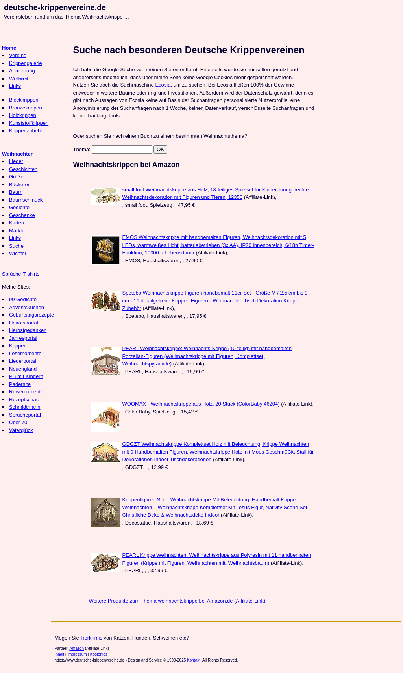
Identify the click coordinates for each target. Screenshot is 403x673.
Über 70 (18, 422)
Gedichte (19, 207)
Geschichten (23, 169)
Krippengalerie (25, 63)
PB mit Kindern (26, 376)
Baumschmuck (26, 200)
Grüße (16, 177)
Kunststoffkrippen (28, 123)
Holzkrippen (22, 115)
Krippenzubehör (27, 130)
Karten (16, 223)
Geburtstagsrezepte (31, 315)
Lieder (16, 161)
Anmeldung (22, 71)
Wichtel (17, 253)
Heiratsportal (23, 323)
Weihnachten (18, 154)
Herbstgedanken (27, 330)
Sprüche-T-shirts (20, 274)
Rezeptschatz (24, 399)
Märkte (17, 231)
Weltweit (18, 79)
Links (15, 86)
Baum (15, 192)
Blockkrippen (23, 100)
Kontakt (193, 660)
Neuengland (23, 369)
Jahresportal (23, 338)
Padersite (20, 384)
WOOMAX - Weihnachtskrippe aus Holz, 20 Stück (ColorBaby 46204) (201, 404)
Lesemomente (25, 353)
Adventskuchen (26, 307)
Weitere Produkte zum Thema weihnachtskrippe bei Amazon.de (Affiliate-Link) (177, 601)
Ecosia (162, 85)
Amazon (76, 648)
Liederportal (22, 361)
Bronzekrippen (25, 108)
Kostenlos (98, 654)
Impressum (77, 654)
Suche (16, 246)
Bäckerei (19, 184)
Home (9, 48)
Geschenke (22, 215)
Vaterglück (21, 430)
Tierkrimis (91, 638)
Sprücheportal (25, 415)
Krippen (18, 346)
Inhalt (59, 654)
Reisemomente (26, 392)
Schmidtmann (24, 407)
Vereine (17, 55)
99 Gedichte (23, 299)
